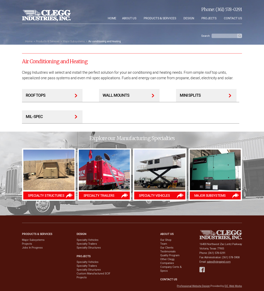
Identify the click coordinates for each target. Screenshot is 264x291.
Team (163, 243)
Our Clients (166, 247)
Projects (209, 18)
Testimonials (168, 251)
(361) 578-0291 (228, 9)
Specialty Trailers (87, 243)
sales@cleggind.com (219, 262)
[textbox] (224, 36)
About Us (129, 18)
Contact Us (233, 18)
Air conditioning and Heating (104, 41)
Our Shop (165, 240)
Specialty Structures (89, 247)
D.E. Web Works (233, 286)
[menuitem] (112, 18)
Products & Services (160, 18)
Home (112, 18)
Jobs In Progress (32, 247)
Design (189, 18)
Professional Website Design (193, 286)
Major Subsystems (74, 41)
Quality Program (169, 255)
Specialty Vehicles (87, 240)
